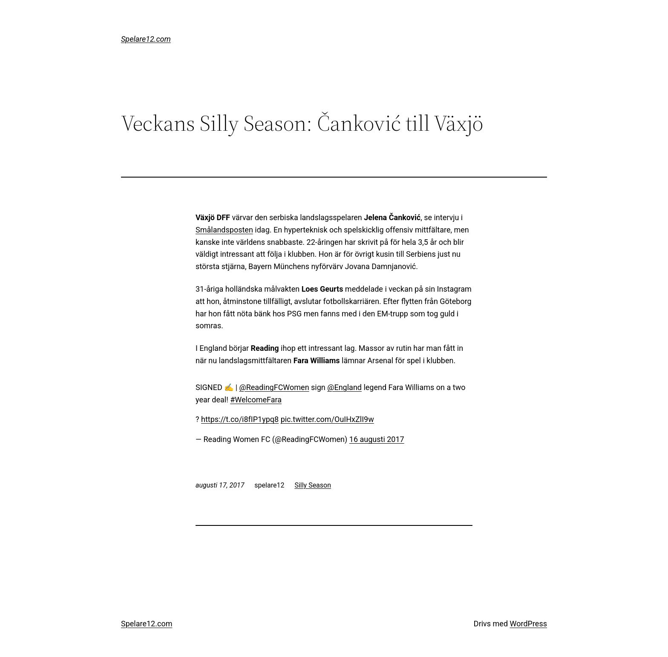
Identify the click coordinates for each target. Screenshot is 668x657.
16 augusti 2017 (376, 439)
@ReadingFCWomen (274, 387)
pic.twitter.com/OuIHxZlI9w (327, 419)
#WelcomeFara (256, 399)
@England (344, 387)
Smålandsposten (224, 229)
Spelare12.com (146, 38)
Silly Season (312, 485)
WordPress (528, 623)
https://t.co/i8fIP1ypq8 (240, 419)
